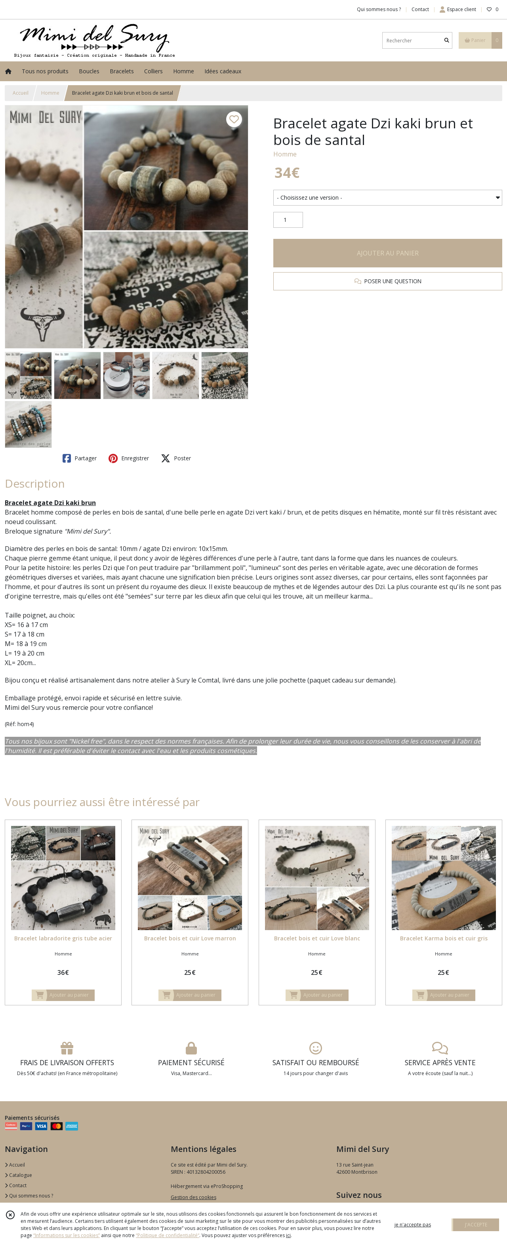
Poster (176, 458)
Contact (420, 9)
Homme (50, 93)
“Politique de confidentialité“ (167, 1235)
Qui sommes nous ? (29, 1195)
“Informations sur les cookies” (66, 1235)
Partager (80, 458)
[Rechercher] (447, 40)
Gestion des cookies (193, 1197)
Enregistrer (129, 458)
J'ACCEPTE (476, 1224)
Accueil (21, 93)
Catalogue (18, 1175)
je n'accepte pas (413, 1224)
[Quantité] (288, 220)
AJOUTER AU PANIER (388, 253)
